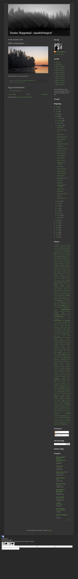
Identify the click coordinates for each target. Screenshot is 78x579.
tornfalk (61, 403)
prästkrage (63, 345)
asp (64, 244)
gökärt (58, 291)
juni (58, 206)
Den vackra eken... (61, 151)
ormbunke (56, 342)
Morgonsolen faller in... (62, 193)
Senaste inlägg (12, 94)
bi (54, 248)
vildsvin (68, 417)
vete (55, 417)
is (57, 302)
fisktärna (64, 270)
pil (54, 344)
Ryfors (55, 352)
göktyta (55, 291)
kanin (69, 303)
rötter (55, 357)
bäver (55, 260)
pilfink (57, 344)
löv (69, 325)
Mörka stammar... (61, 158)
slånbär (55, 371)
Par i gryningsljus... (61, 139)
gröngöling (56, 286)
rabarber (68, 347)
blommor (60, 249)
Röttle (58, 357)
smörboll (68, 373)
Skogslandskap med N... (63, 178)
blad (55, 249)
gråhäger (68, 281)
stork (59, 386)
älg (59, 422)
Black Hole (58, 492)
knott (62, 307)
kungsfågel (63, 314)
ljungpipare (56, 323)
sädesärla (62, 396)
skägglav (63, 368)
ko (69, 307)
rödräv (64, 354)
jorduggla (61, 302)
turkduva (59, 410)
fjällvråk (68, 270)
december (59, 118)
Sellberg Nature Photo (62, 472)
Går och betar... (60, 127)
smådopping (63, 371)
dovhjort (56, 265)
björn (69, 248)
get (59, 276)
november (59, 120)
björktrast (65, 248)
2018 (57, 227)
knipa (58, 307)
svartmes (55, 393)
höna (63, 300)
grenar (63, 278)
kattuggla (62, 305)
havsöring (64, 293)
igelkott (65, 300)
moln (64, 330)
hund (69, 297)
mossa (55, 332)
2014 (57, 237)
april (58, 210)
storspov (55, 388)
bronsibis (68, 255)
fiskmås (60, 270)
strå (58, 388)
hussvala (59, 298)
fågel (67, 273)
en (54, 268)
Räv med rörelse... (61, 160)
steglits (68, 379)
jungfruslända (67, 302)
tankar (63, 400)
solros (57, 376)
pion (65, 344)
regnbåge (68, 349)
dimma (61, 263)
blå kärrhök (56, 251)
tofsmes (68, 401)
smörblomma (62, 373)
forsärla (60, 273)
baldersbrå (56, 246)
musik (68, 332)
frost (64, 273)
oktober (59, 123)
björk (61, 248)
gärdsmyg (61, 290)
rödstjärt (68, 354)
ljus (60, 323)
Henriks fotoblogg (60, 483)
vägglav (68, 418)
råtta (65, 352)
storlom (62, 386)
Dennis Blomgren (60, 509)
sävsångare (56, 398)
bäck (66, 258)
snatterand (56, 374)
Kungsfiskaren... (61, 134)
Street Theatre (59, 504)
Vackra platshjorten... (62, 168)
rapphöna (59, 349)
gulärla (64, 288)
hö (54, 300)
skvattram (56, 368)
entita (62, 268)
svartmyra (60, 393)
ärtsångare (68, 422)
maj (58, 208)
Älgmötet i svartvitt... (62, 148)
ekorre (63, 266)
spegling (64, 378)
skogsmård (56, 364)
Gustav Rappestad (60, 51)
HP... (58, 132)
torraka (55, 405)
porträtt (68, 344)
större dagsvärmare (58, 390)
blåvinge (60, 253)
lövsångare (56, 327)
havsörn (68, 293)
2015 (57, 234)
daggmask (56, 261)
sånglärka (68, 395)
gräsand (56, 285)
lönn (66, 325)
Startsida (28, 94)
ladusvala (63, 318)
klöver (55, 307)
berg (62, 246)
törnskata (56, 412)
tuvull (63, 410)
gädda (69, 288)
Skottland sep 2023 (60, 498)
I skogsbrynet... (60, 146)
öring (59, 424)
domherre (68, 263)
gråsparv (61, 283)
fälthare (56, 275)
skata (65, 361)
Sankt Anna (22, 82)
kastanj (55, 305)
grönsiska (62, 286)
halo (69, 291)
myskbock (61, 333)
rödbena (56, 354)
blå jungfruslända (66, 249)
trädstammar (67, 408)
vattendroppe (57, 413)
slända (59, 371)
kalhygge (58, 303)
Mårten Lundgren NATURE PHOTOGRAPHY (61, 458)
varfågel (60, 412)
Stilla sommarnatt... (61, 198)
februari (59, 215)
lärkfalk (62, 325)
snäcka (62, 374)
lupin (69, 323)
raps (63, 349)
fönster (68, 275)
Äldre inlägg (45, 94)
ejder (59, 266)
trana (59, 405)
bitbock (58, 248)
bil (55, 248)
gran (64, 276)
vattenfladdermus (57, 415)
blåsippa (56, 253)
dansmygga (56, 263)
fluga (69, 271)
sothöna (63, 376)
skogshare (61, 363)
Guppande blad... (61, 189)
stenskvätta (56, 383)
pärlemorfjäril (56, 347)
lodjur (62, 323)
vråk (65, 418)
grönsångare (67, 286)
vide (57, 417)
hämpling (66, 298)
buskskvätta (60, 258)
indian (69, 300)
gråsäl (65, 283)
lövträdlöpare (61, 327)
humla (59, 297)
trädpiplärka (61, 408)
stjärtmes (56, 385)
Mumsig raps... (59, 461)
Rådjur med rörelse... (62, 153)
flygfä (55, 273)
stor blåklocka (62, 384)
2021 (57, 220)
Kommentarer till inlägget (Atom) (24, 97)
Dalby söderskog (66, 261)
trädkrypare (56, 408)
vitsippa (62, 418)
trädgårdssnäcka (67, 407)
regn (65, 349)
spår (63, 379)
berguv (68, 246)
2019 (57, 225)
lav (56, 322)
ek (60, 266)
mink (61, 330)
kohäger (55, 309)
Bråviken (63, 256)
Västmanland (61, 420)
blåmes (68, 251)
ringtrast (60, 350)
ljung (69, 322)
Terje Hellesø (59, 466)
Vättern (65, 420)
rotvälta (68, 350)
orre (64, 342)
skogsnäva (62, 364)
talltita (55, 400)
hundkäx (55, 298)
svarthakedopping (61, 391)
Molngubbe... (60, 183)
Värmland (56, 420)
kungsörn (68, 314)
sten (55, 381)
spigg (69, 378)
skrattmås (62, 366)
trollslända (56, 407)
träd (62, 407)
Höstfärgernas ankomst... (63, 144)
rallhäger (55, 349)
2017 (57, 230)
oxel (66, 342)
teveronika (67, 400)
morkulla (68, 330)
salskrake (61, 357)
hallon (66, 291)
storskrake (68, 386)
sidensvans (56, 359)
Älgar (57, 479)
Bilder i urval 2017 (60, 78)
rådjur (59, 352)
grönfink (68, 285)
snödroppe (68, 374)
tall (65, 398)
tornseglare (67, 403)
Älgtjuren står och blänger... (61, 163)
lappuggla (67, 320)
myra (58, 333)
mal (54, 328)
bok (55, 255)
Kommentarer (59, 435)
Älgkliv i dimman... (61, 173)
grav (55, 278)
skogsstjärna (56, 366)
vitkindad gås (57, 418)
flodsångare (64, 271)
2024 (57, 111)
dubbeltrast (67, 265)
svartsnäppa (64, 393)
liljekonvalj (60, 322)
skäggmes (68, 368)
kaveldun (68, 305)
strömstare (62, 388)
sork (60, 376)
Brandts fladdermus (61, 255)
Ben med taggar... (61, 155)
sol (54, 376)
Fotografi (58, 503)
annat (57, 244)
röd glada (68, 352)
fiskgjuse (56, 270)
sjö (69, 359)
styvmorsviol (67, 388)
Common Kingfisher (61, 510)
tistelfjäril (60, 401)
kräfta (69, 312)
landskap (17, 82)
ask (62, 244)
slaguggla (61, 369)
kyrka (69, 316)
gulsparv (60, 288)
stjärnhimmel (63, 383)
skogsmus (68, 363)
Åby (69, 420)
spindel (60, 379)
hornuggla (67, 295)
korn (59, 311)
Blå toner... (59, 196)
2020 (57, 223)
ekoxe (66, 266)
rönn (61, 356)
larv (55, 322)
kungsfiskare (57, 314)
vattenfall (68, 413)
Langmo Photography (61, 514)
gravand (58, 278)
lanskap (63, 320)
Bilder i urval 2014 (60, 84)
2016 (57, 232)
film (67, 268)
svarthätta (68, 391)
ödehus (55, 424)
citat (58, 260)
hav (14, 82)
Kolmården (65, 309)
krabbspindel (67, 311)
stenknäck (64, 381)
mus (65, 332)
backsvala (68, 244)
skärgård (55, 369)
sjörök (55, 361)
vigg (59, 417)
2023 (57, 114)
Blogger (50, 530)
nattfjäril (63, 335)
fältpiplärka (62, 275)
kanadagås (64, 303)
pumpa (68, 345)
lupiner (55, 325)
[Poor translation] (11, 543)
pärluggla (63, 347)
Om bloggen (59, 64)
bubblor (55, 258)
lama (69, 318)
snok (59, 374)
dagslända (61, 261)
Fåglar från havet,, (60, 473)
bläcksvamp (64, 253)
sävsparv (68, 396)
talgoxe (61, 398)
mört (67, 333)
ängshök (63, 422)
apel (60, 244)
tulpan (55, 410)
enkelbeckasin (58, 268)
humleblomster (64, 297)
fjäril (55, 271)
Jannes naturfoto (60, 478)
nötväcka (64, 340)
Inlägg (57, 432)
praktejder (56, 345)
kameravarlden (60, 497)
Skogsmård (58, 485)
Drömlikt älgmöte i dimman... (61, 185)
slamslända (67, 369)
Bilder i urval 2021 (60, 70)
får (69, 273)
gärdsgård (56, 290)
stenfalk (58, 381)
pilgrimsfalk (61, 344)
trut (59, 407)
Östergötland (64, 424)
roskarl (64, 350)
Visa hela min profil (59, 54)
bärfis (69, 258)
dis (64, 263)
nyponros (68, 337)
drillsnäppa (61, 265)
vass (65, 412)
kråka (63, 313)
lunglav (65, 323)
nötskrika (60, 340)
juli (58, 203)
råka (62, 352)
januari (59, 217)
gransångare (67, 276)
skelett (69, 361)
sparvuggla (56, 378)
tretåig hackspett (66, 405)
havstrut (60, 293)
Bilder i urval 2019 (60, 74)
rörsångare (68, 356)
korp (62, 311)
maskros (64, 328)
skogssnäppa (67, 364)
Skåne (59, 368)
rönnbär (64, 356)
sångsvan (56, 396)
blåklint (64, 251)
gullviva (55, 288)
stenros (68, 381)
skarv (63, 361)
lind (63, 322)
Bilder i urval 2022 (60, 68)
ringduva (56, 350)
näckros (56, 339)
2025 (57, 109)
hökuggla (59, 300)
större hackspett (66, 390)
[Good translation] (5, 543)
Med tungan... (60, 191)
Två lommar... (60, 166)
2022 (57, 116)
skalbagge (59, 361)
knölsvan (66, 307)
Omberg (68, 340)
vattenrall (63, 415)
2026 (57, 107)
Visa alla (68, 519)
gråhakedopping (61, 281)
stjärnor (68, 383)
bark (59, 246)
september (59, 125)
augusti (59, 201)
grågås (55, 281)
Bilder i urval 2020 (60, 72)
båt (63, 258)
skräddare (68, 366)
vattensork (68, 415)
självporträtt (64, 359)
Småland (68, 371)
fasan (65, 268)
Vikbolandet (63, 417)
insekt (55, 302)
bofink (68, 253)
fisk (69, 268)
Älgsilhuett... (60, 141)
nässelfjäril (68, 339)
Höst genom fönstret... (62, 137)
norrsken (63, 337)
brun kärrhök (57, 256)
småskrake (56, 373)
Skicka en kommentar (15, 90)
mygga (55, 333)
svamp (55, 391)
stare (66, 379)
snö (65, 374)
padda (68, 342)
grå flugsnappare (66, 280)
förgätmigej (56, 276)
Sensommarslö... (61, 175)
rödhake (60, 354)
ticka (55, 401)
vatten (68, 412)
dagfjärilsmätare (67, 260)
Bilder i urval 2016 (60, 80)
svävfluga (63, 395)
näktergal (62, 339)
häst (69, 298)
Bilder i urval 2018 (60, 76)
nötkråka (56, 340)
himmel (55, 295)
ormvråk (61, 342)
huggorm (56, 297)
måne (65, 334)
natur (69, 335)
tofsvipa (56, 403)
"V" (57, 516)
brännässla (68, 256)
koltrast (56, 311)
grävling (62, 285)
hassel (55, 293)
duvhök (55, 266)
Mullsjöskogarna (60, 332)
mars (58, 213)
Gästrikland (65, 290)
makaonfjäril (67, 327)
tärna (69, 410)
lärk (59, 325)
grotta (60, 280)
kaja (55, 303)
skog (55, 363)
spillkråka (56, 379)
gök (69, 290)
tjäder (64, 402)
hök (56, 300)
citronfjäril (61, 260)
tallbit (68, 398)
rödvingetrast (56, 356)
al (54, 244)
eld (69, 266)
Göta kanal (62, 291)
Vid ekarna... (60, 180)
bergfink (64, 246)
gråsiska (56, 283)
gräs (69, 283)
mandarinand (59, 328)
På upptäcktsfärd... (61, 171)
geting (61, 276)
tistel (57, 401)
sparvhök (68, 376)
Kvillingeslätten (58, 316)
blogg (57, 249)
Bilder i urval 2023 (60, 66)
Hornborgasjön (61, 295)
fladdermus (59, 271)
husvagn (62, 298)
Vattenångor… (59, 467)
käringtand (56, 318)
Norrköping (57, 337)
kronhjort (56, 313)
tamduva (59, 400)
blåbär (61, 251)
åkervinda (56, 422)
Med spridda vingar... (62, 130)
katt (58, 305)
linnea (65, 322)
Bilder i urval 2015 (60, 82)
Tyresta (66, 410)
